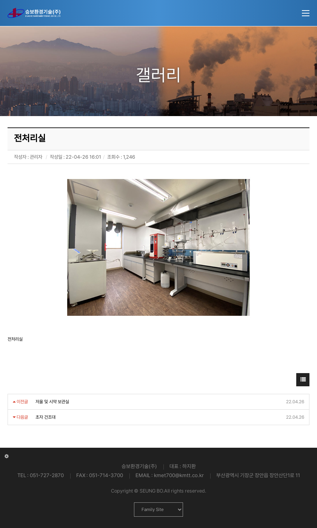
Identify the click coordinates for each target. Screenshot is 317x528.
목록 (303, 381)
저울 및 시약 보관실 (52, 401)
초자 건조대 (45, 417)
